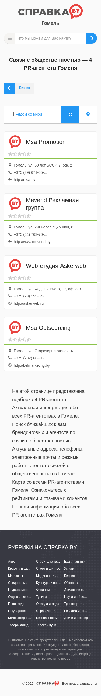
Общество (71, 583)
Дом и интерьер (76, 618)
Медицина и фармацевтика (56, 576)
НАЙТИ (91, 38)
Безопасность (46, 618)
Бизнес (69, 576)
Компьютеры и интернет (26, 618)
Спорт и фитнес (48, 568)
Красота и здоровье (23, 568)
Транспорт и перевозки (81, 604)
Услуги (69, 568)
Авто (11, 561)
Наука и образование (80, 597)
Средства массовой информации (33, 583)
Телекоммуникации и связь (56, 625)
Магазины (15, 576)
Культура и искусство (52, 583)
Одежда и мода (47, 604)
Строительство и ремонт (54, 561)
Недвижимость (19, 590)
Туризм (41, 597)
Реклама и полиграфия (81, 611)
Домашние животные (80, 590)
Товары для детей (21, 625)
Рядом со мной (29, 114)
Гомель (51, 23)
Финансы (43, 590)
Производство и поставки (27, 604)
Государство (17, 611)
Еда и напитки (74, 561)
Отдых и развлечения (24, 597)
